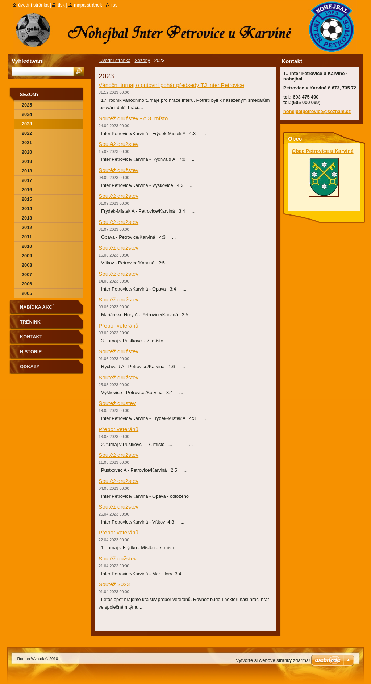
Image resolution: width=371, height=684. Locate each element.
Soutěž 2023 (114, 584)
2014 (27, 208)
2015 (27, 199)
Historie (31, 351)
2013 (27, 218)
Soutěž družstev (118, 144)
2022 (27, 133)
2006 (27, 284)
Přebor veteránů (118, 325)
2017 (27, 180)
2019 (27, 161)
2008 (27, 265)
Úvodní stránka (114, 60)
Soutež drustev (117, 403)
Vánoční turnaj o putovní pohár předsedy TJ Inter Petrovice (171, 85)
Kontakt (31, 336)
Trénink (30, 322)
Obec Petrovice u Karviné (323, 151)
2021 (27, 142)
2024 (27, 114)
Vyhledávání (28, 61)
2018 (27, 171)
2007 (27, 274)
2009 (27, 255)
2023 (27, 123)
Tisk (61, 5)
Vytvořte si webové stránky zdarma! (273, 660)
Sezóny (142, 60)
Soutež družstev (118, 377)
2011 (27, 236)
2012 (27, 227)
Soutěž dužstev (118, 558)
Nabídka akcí (37, 307)
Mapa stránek (88, 5)
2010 (27, 246)
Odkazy (29, 366)
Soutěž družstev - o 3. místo (133, 118)
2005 (27, 293)
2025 (27, 105)
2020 (27, 152)
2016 (27, 189)
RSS (114, 5)
